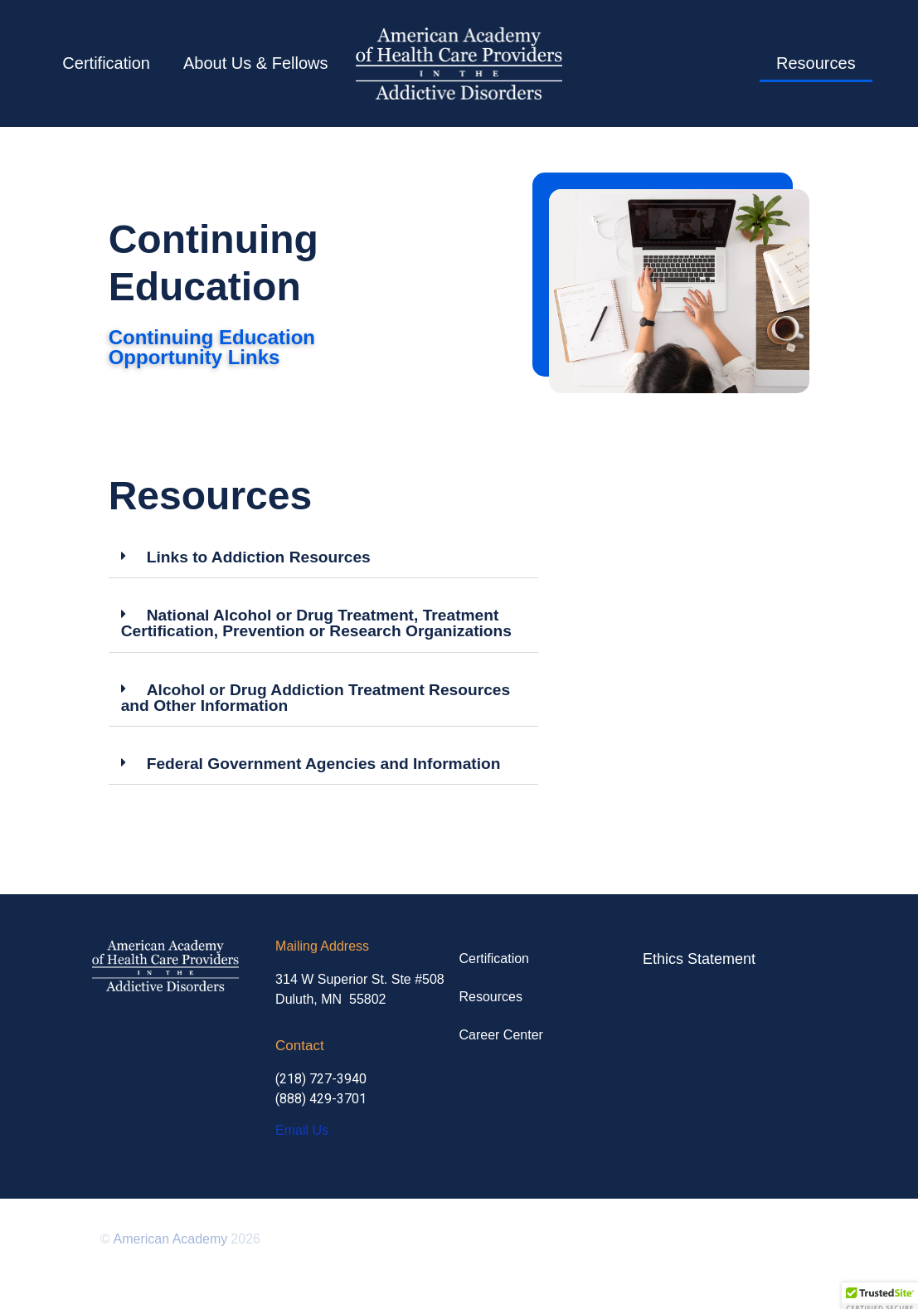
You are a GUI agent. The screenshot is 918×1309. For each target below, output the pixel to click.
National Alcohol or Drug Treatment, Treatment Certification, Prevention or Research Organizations (316, 623)
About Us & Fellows (255, 63)
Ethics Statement (699, 959)
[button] (323, 557)
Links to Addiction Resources (259, 557)
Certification (106, 63)
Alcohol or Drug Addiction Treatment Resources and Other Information (316, 697)
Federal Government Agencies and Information (324, 763)
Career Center (501, 1035)
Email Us (301, 1130)
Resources (816, 63)
